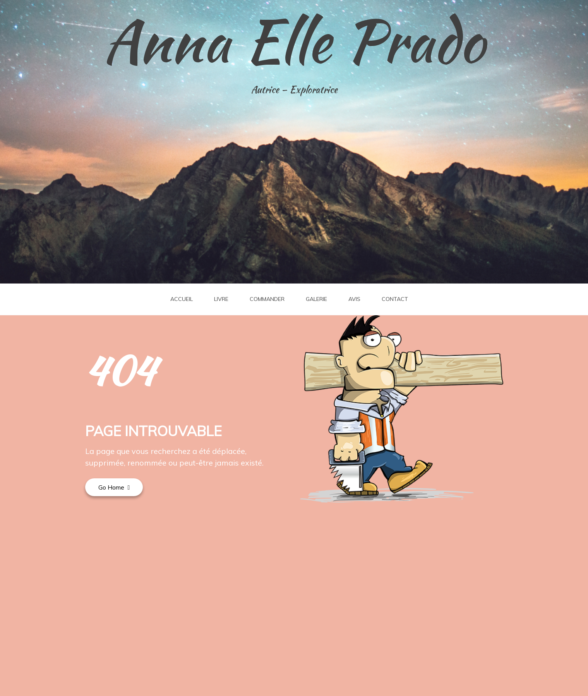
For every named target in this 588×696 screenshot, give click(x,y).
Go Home (114, 487)
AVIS (354, 299)
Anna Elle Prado (294, 41)
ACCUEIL (181, 299)
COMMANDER (267, 299)
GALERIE (316, 299)
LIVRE (221, 299)
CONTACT (395, 299)
